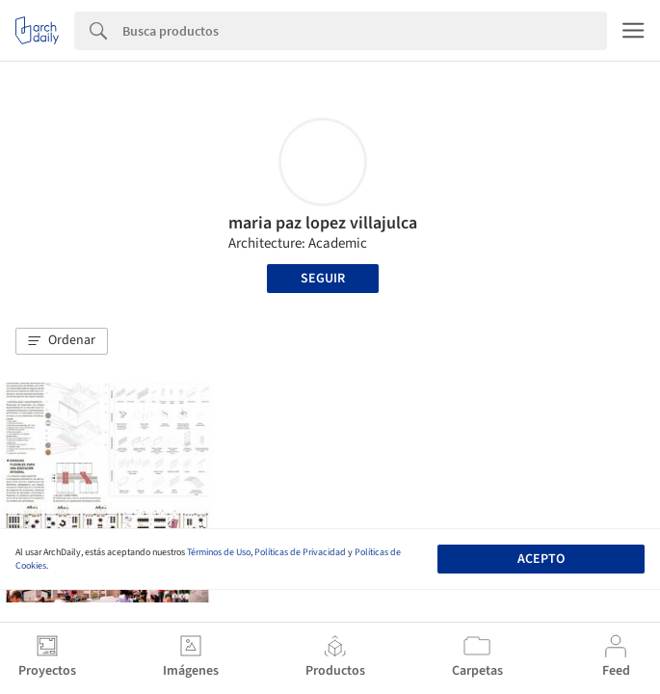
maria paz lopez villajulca (322, 223)
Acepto (541, 559)
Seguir (323, 278)
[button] (61, 341)
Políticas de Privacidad (300, 552)
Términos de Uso (219, 552)
